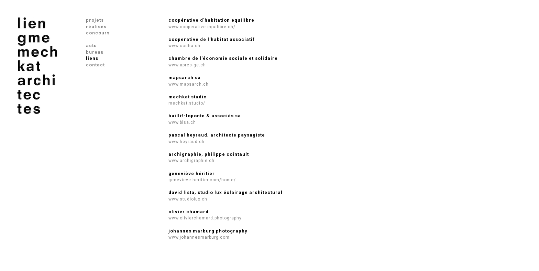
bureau (95, 52)
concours (98, 32)
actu (91, 45)
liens (92, 58)
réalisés (96, 26)
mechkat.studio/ (186, 103)
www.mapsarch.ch (188, 84)
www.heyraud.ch (186, 141)
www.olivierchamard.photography (205, 218)
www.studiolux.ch (187, 199)
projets (95, 20)
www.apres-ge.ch (187, 65)
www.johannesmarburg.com (199, 237)
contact (95, 64)
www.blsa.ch (182, 122)
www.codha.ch (184, 45)
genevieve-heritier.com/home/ (202, 179)
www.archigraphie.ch (191, 160)
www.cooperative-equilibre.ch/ (201, 26)
